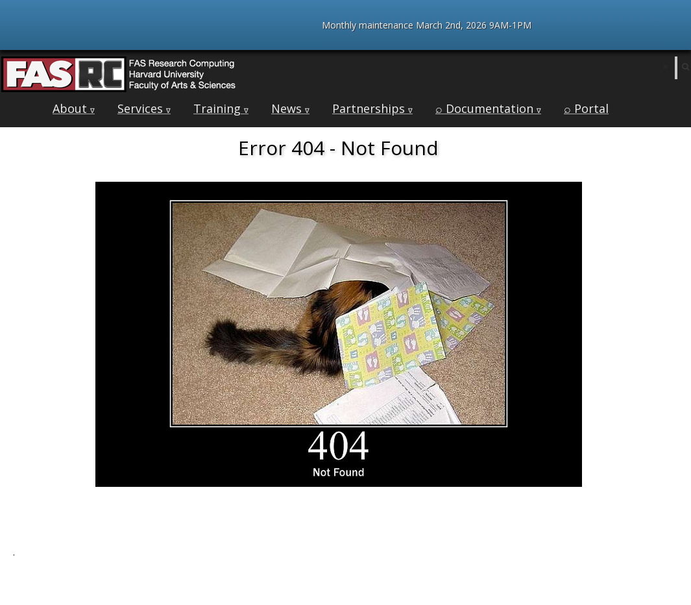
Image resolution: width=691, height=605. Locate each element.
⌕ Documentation (488, 108)
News (290, 108)
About (74, 108)
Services (144, 108)
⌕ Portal (586, 108)
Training (221, 108)
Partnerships (372, 108)
